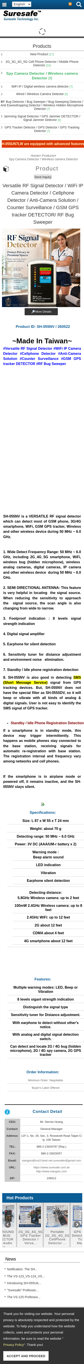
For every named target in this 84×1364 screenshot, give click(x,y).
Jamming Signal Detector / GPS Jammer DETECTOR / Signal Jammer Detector (42, 118)
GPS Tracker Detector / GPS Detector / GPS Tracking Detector (42, 129)
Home (35, 155)
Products (48, 155)
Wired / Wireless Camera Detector (42, 94)
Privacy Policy (13, 1345)
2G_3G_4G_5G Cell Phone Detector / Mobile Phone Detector (41, 63)
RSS (70, 4)
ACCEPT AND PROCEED (26, 1356)
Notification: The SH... (22, 1269)
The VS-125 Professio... (23, 1297)
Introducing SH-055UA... (24, 1283)
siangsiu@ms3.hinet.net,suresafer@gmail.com (51, 1160)
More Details (43, 311)
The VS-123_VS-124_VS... (26, 1276)
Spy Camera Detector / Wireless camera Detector (42, 75)
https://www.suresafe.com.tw (51, 1167)
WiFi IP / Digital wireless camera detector (42, 86)
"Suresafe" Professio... (22, 1290)
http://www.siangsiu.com (51, 1171)
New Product (42, 54)
